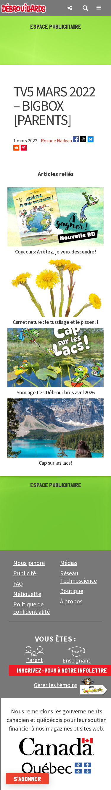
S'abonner (27, 779)
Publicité (24, 573)
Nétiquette (27, 594)
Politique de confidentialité (31, 608)
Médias (68, 563)
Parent (34, 660)
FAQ (18, 584)
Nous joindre (29, 563)
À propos (71, 601)
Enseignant (76, 661)
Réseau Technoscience (78, 577)
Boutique (71, 591)
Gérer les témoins (55, 685)
